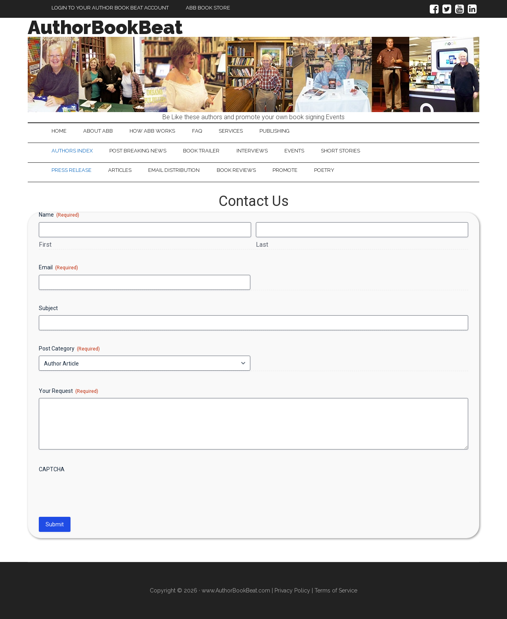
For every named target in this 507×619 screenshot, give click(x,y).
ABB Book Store (208, 8)
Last (262, 244)
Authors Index (72, 151)
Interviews (253, 151)
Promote (286, 170)
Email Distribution (174, 170)
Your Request (68, 391)
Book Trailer (202, 151)
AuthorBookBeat (105, 27)
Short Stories (342, 151)
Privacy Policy (292, 591)
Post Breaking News (138, 151)
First (45, 244)
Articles (120, 170)
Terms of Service (335, 591)
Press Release (71, 170)
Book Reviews (237, 170)
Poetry (326, 170)
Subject (48, 308)
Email (58, 268)
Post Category (69, 348)
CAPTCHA (52, 470)
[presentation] (99, 492)
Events (295, 151)
